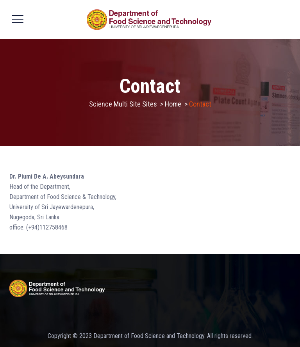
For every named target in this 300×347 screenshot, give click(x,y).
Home (173, 104)
